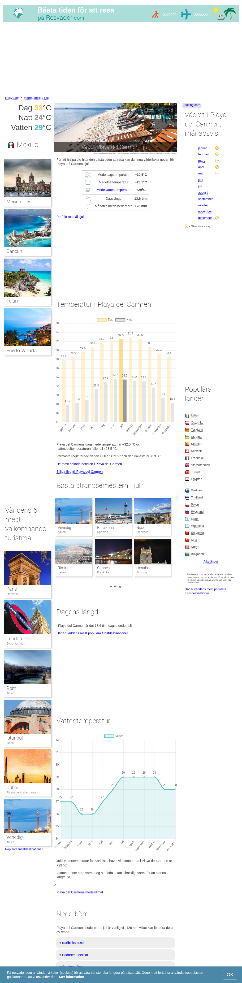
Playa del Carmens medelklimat (79, 892)
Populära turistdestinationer (24, 849)
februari (203, 154)
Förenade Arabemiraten (22, 792)
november (205, 211)
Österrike (197, 422)
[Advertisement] (121, 60)
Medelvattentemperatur (114, 190)
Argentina (197, 526)
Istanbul (14, 738)
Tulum (12, 301)
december (205, 218)
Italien (10, 693)
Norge (195, 547)
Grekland (197, 490)
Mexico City (18, 201)
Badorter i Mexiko (75, 955)
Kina (194, 539)
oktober (203, 205)
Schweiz (196, 451)
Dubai (12, 787)
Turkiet (10, 743)
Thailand (197, 497)
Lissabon (143, 568)
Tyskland (197, 429)
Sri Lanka (197, 532)
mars (201, 160)
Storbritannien (15, 643)
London (14, 638)
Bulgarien (197, 554)
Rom (11, 688)
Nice (140, 527)
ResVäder (12, 98)
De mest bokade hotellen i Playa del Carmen (89, 464)
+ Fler (115, 586)
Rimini (63, 568)
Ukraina (196, 436)
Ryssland (197, 511)
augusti (203, 192)
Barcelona (105, 527)
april (201, 167)
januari (202, 148)
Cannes (103, 568)
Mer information (71, 977)
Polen (195, 504)
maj (200, 173)
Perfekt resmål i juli (70, 217)
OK (230, 974)
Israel (195, 518)
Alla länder (210, 561)
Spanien (196, 444)
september (205, 199)
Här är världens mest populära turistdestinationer (92, 633)
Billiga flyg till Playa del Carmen (79, 471)
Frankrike (12, 594)
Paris (11, 589)
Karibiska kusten (74, 943)
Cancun (14, 251)
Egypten (196, 479)
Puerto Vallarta (21, 350)
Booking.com (191, 105)
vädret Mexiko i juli (36, 98)
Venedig (64, 527)
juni (200, 180)
